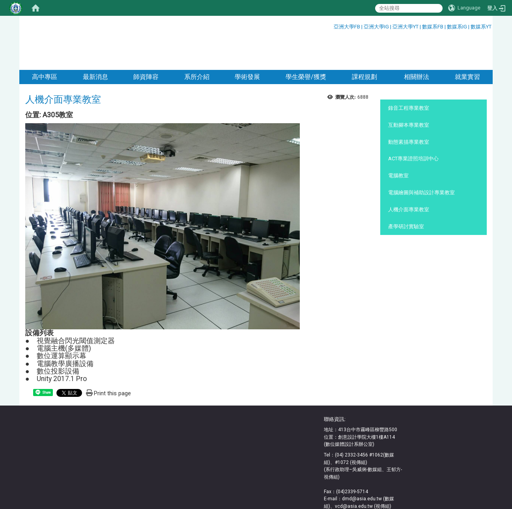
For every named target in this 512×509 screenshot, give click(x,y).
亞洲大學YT (406, 27)
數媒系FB (433, 27)
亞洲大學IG (377, 27)
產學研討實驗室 (406, 194)
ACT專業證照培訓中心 (413, 126)
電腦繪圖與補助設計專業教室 (421, 160)
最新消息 (95, 44)
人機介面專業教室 (408, 177)
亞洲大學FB (347, 27)
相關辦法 (415, 44)
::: (331, 25)
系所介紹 (196, 44)
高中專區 (44, 44)
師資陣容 (146, 44)
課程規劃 (364, 44)
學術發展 (247, 44)
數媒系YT (481, 27)
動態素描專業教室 (408, 110)
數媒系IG (457, 27)
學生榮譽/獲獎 (306, 44)
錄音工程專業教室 (408, 76)
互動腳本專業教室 (408, 93)
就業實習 (467, 44)
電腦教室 (398, 143)
